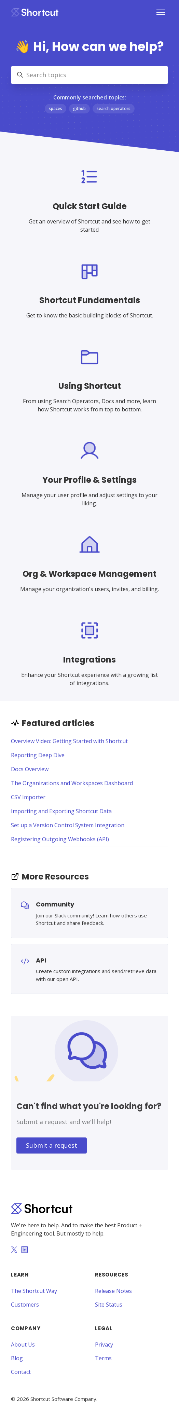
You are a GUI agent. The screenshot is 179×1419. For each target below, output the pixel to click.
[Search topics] (89, 75)
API (41, 960)
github (79, 108)
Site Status (108, 1304)
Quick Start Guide (90, 206)
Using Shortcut (89, 386)
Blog (17, 1358)
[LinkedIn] (25, 1250)
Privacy (104, 1344)
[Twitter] (14, 1250)
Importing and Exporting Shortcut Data (61, 811)
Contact (21, 1372)
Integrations (89, 659)
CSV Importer (28, 797)
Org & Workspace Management (89, 573)
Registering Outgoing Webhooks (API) (60, 839)
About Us (23, 1344)
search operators (113, 108)
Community (55, 904)
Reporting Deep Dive (38, 755)
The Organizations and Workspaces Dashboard (72, 783)
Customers (25, 1304)
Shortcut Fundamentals (89, 300)
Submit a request (51, 1145)
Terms (103, 1358)
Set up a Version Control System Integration (67, 825)
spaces (55, 108)
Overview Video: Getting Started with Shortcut (69, 741)
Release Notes (113, 1291)
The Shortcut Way (34, 1291)
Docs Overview (30, 769)
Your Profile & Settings (89, 480)
